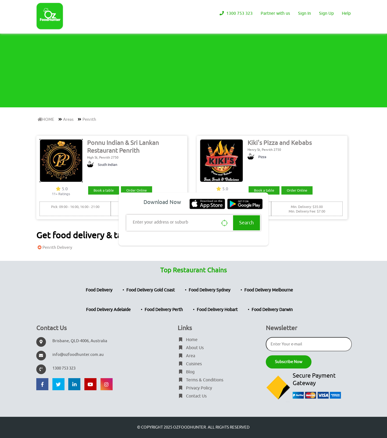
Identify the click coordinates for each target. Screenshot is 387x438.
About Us (191, 348)
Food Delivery (99, 290)
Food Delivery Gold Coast (150, 290)
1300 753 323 (235, 13)
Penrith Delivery (54, 247)
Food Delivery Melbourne (268, 290)
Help (346, 13)
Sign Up (326, 13)
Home (188, 339)
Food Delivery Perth (164, 309)
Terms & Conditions (200, 380)
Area (186, 356)
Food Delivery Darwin (272, 309)
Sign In (304, 13)
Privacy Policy (195, 388)
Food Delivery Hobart (217, 309)
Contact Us (192, 396)
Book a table (104, 190)
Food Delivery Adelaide (108, 309)
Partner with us (275, 13)
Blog (186, 372)
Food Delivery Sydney (209, 290)
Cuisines (190, 364)
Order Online (136, 190)
